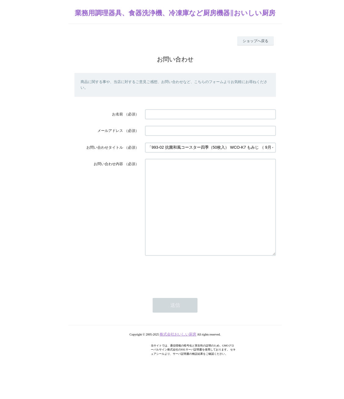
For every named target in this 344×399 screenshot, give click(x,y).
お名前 (117, 114)
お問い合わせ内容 (108, 164)
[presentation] (191, 292)
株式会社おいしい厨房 (178, 352)
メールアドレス (110, 131)
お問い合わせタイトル (104, 147)
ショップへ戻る (255, 41)
